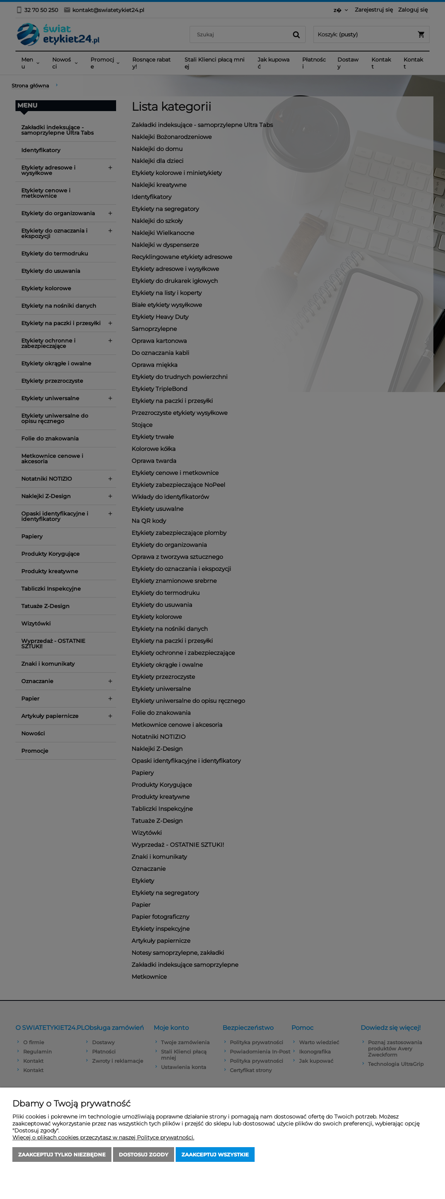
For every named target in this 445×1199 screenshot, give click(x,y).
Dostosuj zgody (143, 1154)
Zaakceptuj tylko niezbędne (62, 1154)
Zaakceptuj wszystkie (215, 1154)
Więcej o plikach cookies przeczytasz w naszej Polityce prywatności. (103, 1137)
